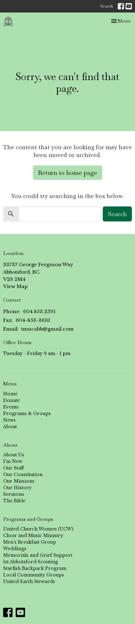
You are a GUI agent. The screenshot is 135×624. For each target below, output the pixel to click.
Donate (11, 400)
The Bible (14, 501)
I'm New (12, 461)
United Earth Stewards (29, 581)
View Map (15, 286)
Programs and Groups (28, 519)
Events (10, 407)
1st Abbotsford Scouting (30, 562)
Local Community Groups (33, 575)
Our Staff (13, 468)
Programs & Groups (27, 413)
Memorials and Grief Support (37, 555)
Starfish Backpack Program (34, 568)
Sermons (13, 494)
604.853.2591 (39, 311)
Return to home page (67, 173)
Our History (17, 487)
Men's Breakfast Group (29, 542)
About (10, 426)
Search (106, 6)
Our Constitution (23, 474)
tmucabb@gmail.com (47, 329)
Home (10, 394)
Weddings (14, 548)
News (9, 420)
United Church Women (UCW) (38, 529)
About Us (13, 455)
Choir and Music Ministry (33, 535)
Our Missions (18, 481)
